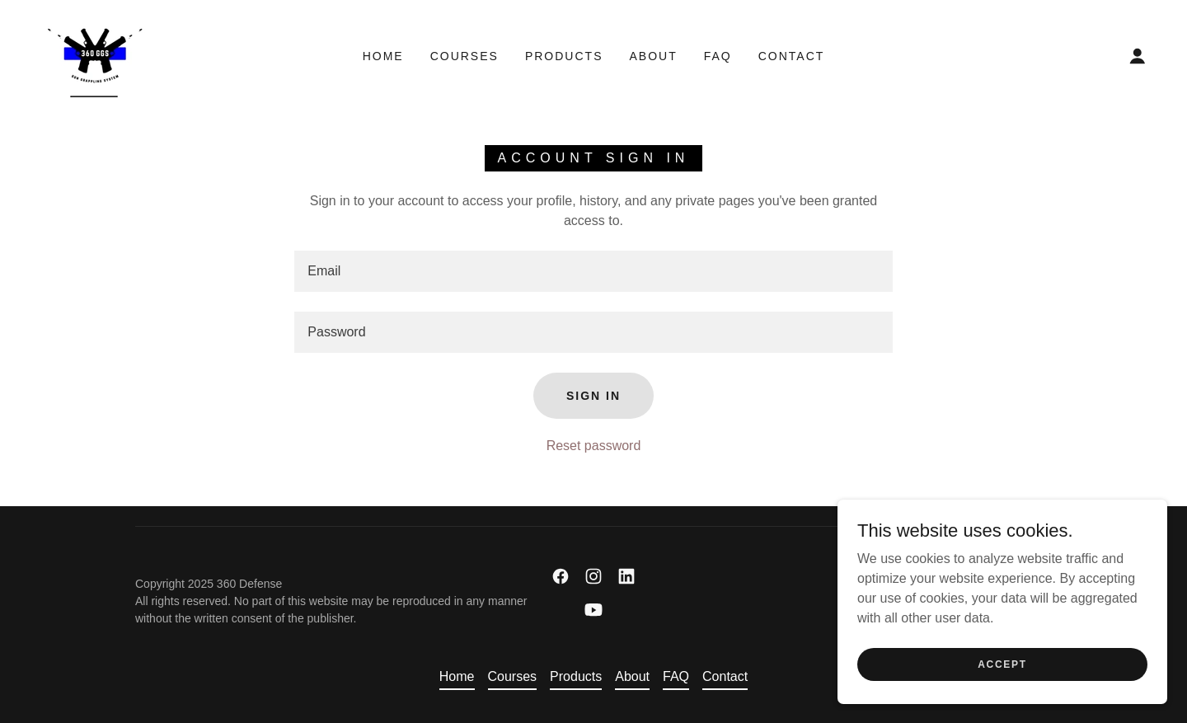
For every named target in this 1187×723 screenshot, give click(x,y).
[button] (1137, 56)
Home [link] (383, 56)
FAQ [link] (718, 56)
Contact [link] (791, 56)
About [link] (653, 56)
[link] (94, 55)
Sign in (593, 395)
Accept (1002, 663)
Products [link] (564, 56)
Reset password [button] (594, 446)
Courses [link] (464, 56)
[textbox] (593, 271)
